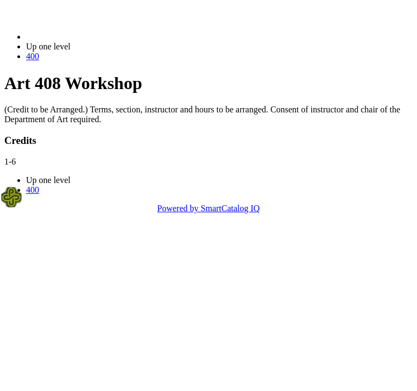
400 (32, 56)
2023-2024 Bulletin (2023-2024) (83, 36)
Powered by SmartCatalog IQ (208, 208)
